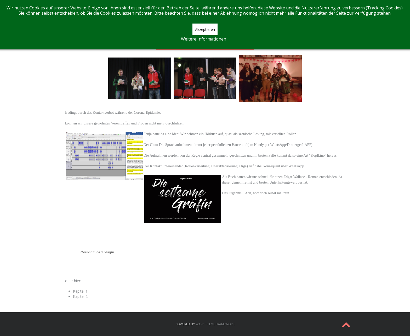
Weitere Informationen (203, 39)
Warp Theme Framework (215, 324)
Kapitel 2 (80, 296)
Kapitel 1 (80, 291)
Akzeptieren (205, 29)
